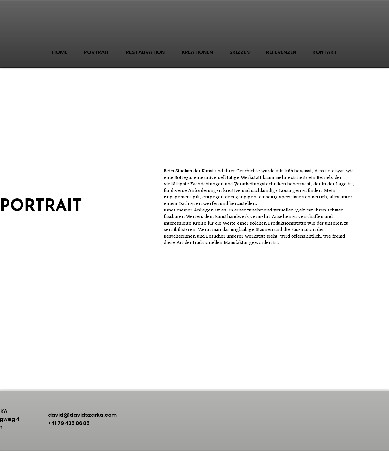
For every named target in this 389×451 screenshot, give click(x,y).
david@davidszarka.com (82, 415)
